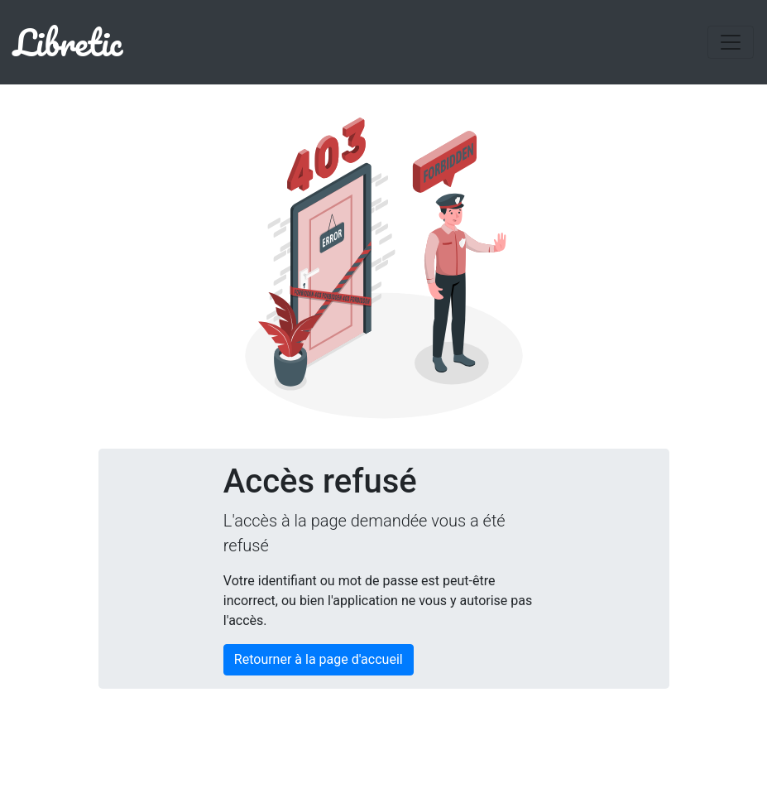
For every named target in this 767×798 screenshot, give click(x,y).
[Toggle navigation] (730, 42)
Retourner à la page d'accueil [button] (318, 659)
